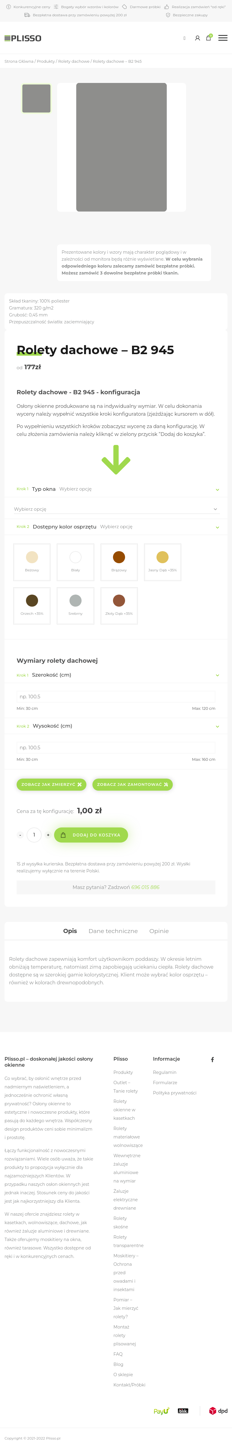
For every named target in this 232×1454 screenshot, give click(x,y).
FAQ (118, 1359)
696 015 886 (145, 890)
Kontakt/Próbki (130, 1390)
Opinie (161, 934)
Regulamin (165, 1078)
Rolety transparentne (129, 1247)
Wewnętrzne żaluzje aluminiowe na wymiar (127, 1173)
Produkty (123, 1078)
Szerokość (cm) (44, 678)
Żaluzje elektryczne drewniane (126, 1205)
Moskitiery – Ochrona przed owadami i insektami (126, 1278)
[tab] (68, 935)
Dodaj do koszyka (98, 837)
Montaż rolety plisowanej (125, 1341)
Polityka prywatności (175, 1098)
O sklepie (123, 1380)
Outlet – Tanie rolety (126, 1092)
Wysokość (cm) (44, 729)
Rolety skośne (121, 1228)
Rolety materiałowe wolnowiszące (128, 1142)
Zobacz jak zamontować (132, 787)
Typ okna (44, 489)
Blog (119, 1370)
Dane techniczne (113, 934)
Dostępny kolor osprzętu (65, 527)
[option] (39, 99)
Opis (68, 934)
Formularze (165, 1088)
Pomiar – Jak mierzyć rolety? (126, 1314)
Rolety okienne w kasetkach (125, 1115)
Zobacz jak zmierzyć (51, 787)
